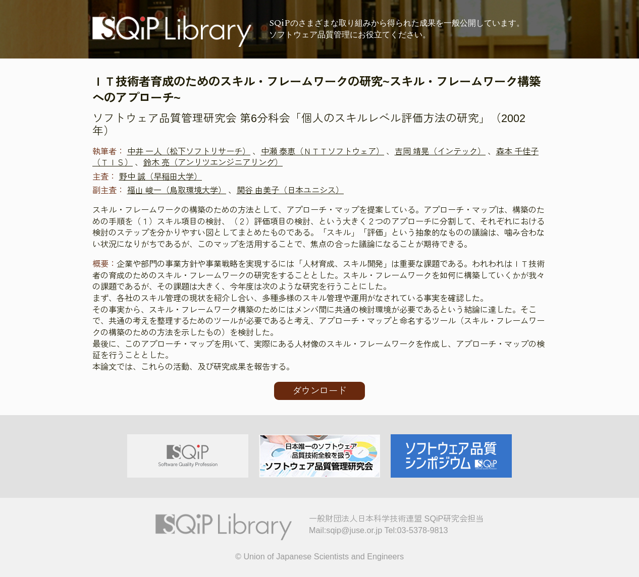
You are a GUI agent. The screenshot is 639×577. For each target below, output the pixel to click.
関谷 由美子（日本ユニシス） (290, 190)
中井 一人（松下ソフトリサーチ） (189, 151)
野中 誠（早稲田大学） (160, 176)
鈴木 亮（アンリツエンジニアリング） (213, 162)
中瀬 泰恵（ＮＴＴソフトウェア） (323, 151)
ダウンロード (319, 391)
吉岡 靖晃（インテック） (440, 151)
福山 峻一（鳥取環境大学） (177, 190)
